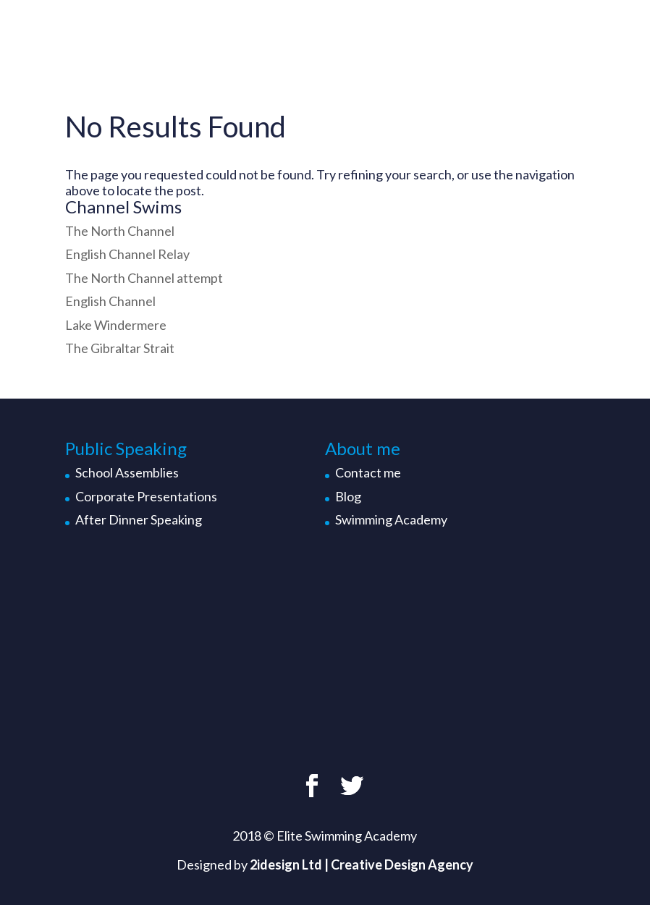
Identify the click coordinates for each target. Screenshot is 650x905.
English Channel (110, 301)
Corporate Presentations (146, 496)
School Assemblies (127, 472)
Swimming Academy (391, 519)
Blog (348, 496)
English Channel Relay (127, 254)
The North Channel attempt (144, 278)
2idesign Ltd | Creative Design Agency (361, 864)
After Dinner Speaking (138, 519)
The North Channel (119, 231)
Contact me (368, 472)
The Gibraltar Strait (119, 348)
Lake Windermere (115, 325)
